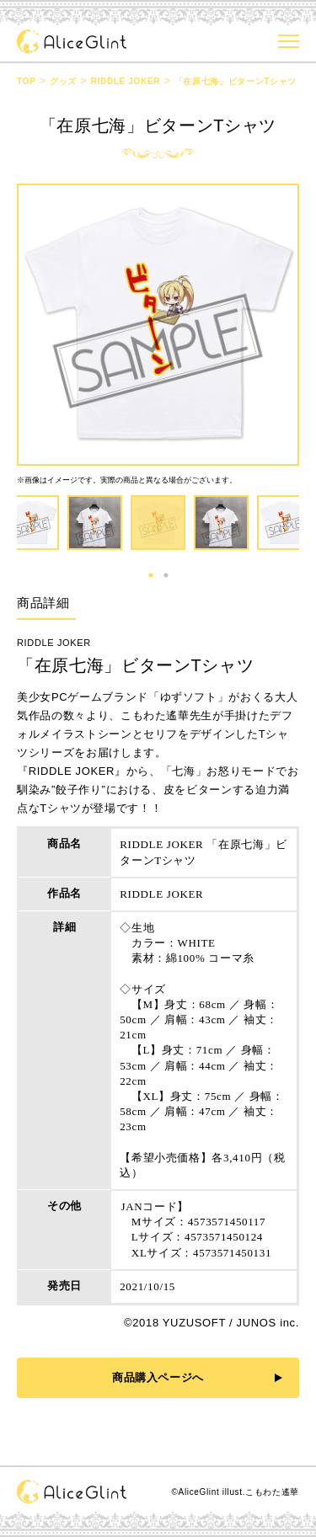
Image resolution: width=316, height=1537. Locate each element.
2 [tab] (166, 575)
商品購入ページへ (158, 1377)
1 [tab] (151, 575)
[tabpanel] (158, 522)
